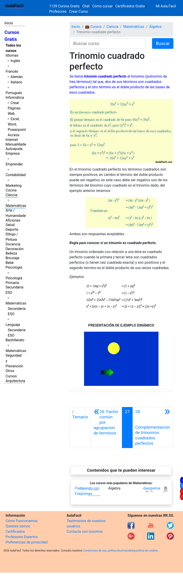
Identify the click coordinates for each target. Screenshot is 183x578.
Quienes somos (18, 526)
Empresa (13, 153)
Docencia (13, 244)
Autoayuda (14, 149)
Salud (10, 225)
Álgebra (155, 27)
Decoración (15, 249)
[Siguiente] (152, 427)
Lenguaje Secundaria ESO (15, 330)
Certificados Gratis (130, 6)
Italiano (16, 82)
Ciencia (11, 195)
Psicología (14, 267)
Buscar (163, 43)
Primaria (12, 283)
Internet (12, 140)
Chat (86, 6)
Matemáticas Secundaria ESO (16, 308)
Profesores (58, 11)
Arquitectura (15, 381)
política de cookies (147, 550)
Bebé (10, 263)
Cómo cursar (102, 6)
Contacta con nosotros (85, 531)
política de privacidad (120, 550)
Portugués (14, 93)
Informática (15, 97)
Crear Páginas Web (14, 108)
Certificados (15, 531)
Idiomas (12, 55)
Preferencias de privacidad (27, 542)
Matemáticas (16, 206)
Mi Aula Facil (166, 6)
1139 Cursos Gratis (64, 6)
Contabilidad (16, 175)
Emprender (14, 164)
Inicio (8, 23)
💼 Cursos (93, 27)
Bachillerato (15, 340)
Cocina (11, 190)
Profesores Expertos (22, 537)
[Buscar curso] (108, 43)
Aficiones (13, 220)
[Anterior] (106, 427)
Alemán (16, 77)
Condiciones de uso (95, 550)
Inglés (15, 61)
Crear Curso (78, 11)
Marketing (13, 185)
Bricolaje (12, 258)
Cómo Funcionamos (21, 521)
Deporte (12, 229)
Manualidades (17, 144)
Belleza (11, 253)
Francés (12, 71)
